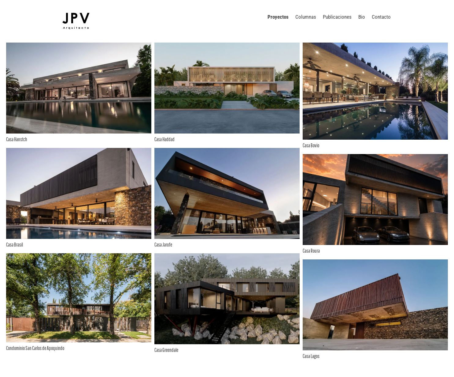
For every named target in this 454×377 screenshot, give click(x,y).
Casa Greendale (166, 350)
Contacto (381, 17)
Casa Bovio (311, 145)
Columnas (305, 17)
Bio (361, 17)
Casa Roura (311, 251)
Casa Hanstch (16, 139)
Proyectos (278, 17)
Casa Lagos (311, 356)
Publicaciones (337, 17)
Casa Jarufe (163, 244)
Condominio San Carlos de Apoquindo (35, 348)
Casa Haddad (164, 139)
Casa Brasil (14, 244)
